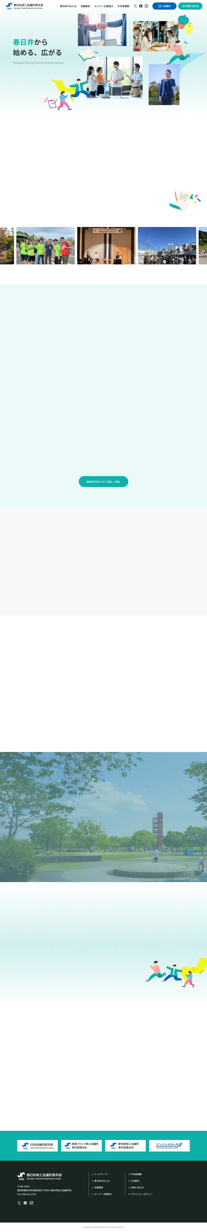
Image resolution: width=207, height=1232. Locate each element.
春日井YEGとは (68, 6)
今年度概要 (123, 6)
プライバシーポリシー (142, 1193)
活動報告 (85, 6)
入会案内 (164, 6)
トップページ (101, 1174)
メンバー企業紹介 (103, 6)
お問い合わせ (190, 6)
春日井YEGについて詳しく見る (103, 481)
